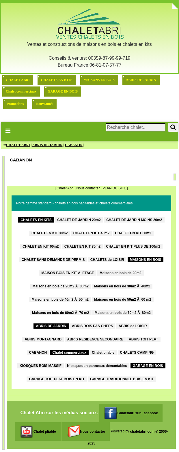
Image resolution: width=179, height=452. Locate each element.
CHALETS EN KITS (56, 80)
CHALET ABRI (18, 80)
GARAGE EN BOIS (63, 91)
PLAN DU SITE (114, 188)
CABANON (74, 145)
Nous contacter (88, 188)
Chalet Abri (65, 188)
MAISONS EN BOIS (99, 80)
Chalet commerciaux (21, 91)
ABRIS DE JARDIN (141, 80)
